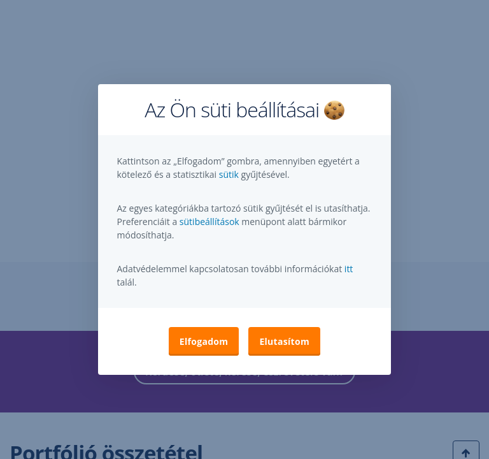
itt (348, 269)
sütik (230, 174)
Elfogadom (204, 341)
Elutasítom (284, 341)
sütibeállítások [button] (209, 221)
